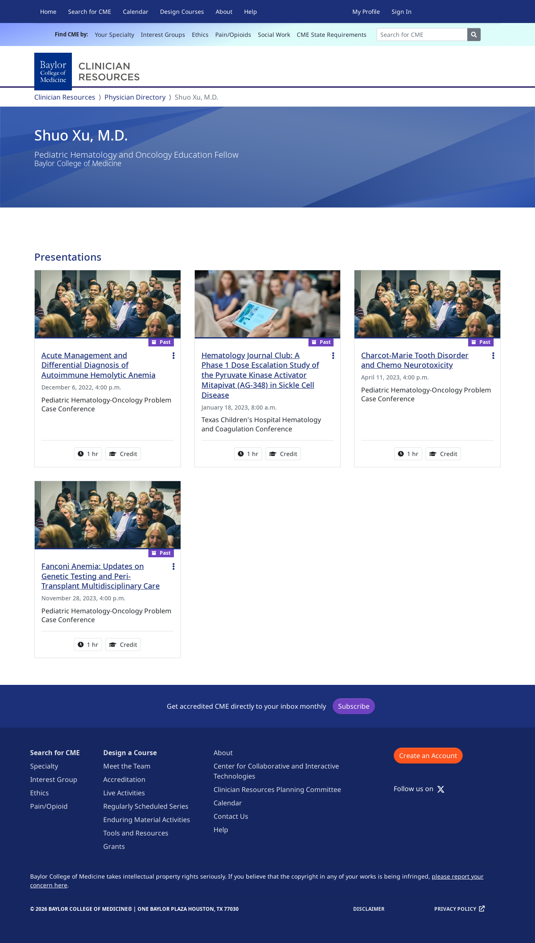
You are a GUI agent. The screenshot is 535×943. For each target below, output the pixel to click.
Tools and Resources (135, 833)
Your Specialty (114, 34)
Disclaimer (369, 908)
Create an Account (428, 755)
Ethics (200, 34)
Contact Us (231, 816)
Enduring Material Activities (146, 819)
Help (250, 11)
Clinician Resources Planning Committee (277, 789)
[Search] (422, 34)
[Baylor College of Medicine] (88, 71)
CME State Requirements (332, 34)
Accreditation (124, 779)
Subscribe (353, 706)
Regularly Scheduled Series (146, 806)
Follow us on (419, 788)
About (224, 11)
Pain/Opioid (49, 806)
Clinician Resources (64, 97)
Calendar (135, 11)
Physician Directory (135, 97)
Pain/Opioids (233, 34)
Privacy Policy (455, 908)
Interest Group (53, 779)
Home (48, 11)
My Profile (366, 11)
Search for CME (89, 11)
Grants (114, 846)
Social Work (274, 34)
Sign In (402, 11)
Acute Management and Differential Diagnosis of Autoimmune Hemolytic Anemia (98, 365)
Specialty (44, 766)
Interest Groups (163, 34)
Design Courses (182, 11)
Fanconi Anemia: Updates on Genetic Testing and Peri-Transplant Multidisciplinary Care (100, 576)
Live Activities (124, 792)
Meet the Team (126, 766)
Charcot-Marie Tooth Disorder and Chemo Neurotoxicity (415, 360)
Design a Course (130, 752)
